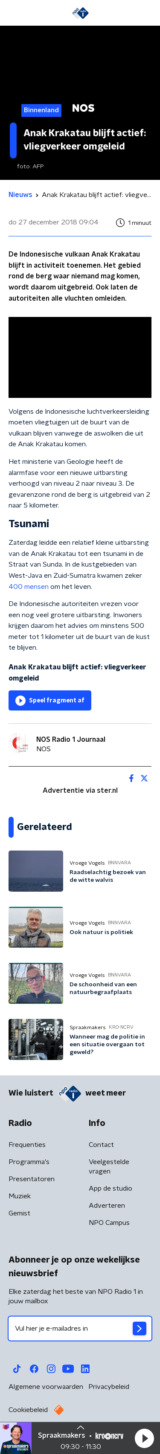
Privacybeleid (108, 1386)
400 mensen (29, 586)
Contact (101, 1144)
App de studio (110, 1188)
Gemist (19, 1213)
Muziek (20, 1196)
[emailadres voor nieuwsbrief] (80, 1329)
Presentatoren (32, 1179)
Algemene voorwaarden (46, 1386)
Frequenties (27, 1144)
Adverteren (107, 1205)
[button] (144, 1438)
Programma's (29, 1161)
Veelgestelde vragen (109, 1166)
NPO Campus (109, 1222)
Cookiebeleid (28, 1409)
